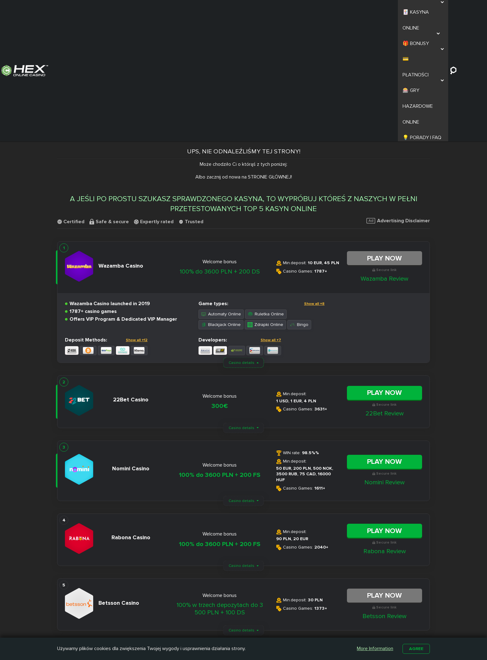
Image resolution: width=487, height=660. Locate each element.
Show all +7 (271, 216)
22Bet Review (385, 289)
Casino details (241, 238)
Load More (243, 526)
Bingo (299, 200)
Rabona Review (384, 427)
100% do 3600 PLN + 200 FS (219, 351)
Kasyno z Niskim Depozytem (275, 627)
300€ (220, 282)
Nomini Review (384, 358)
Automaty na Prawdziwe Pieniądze (327, 627)
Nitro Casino (223, 610)
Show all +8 (314, 179)
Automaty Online (221, 189)
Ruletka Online (266, 189)
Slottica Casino (226, 617)
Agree (415, 648)
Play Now (384, 134)
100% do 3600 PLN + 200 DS (220, 147)
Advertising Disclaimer (398, 96)
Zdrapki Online (265, 200)
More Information (374, 648)
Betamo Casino (226, 631)
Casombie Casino (229, 624)
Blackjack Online (221, 200)
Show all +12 (137, 216)
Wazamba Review (384, 154)
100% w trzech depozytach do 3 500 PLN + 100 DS (219, 484)
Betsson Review (384, 492)
